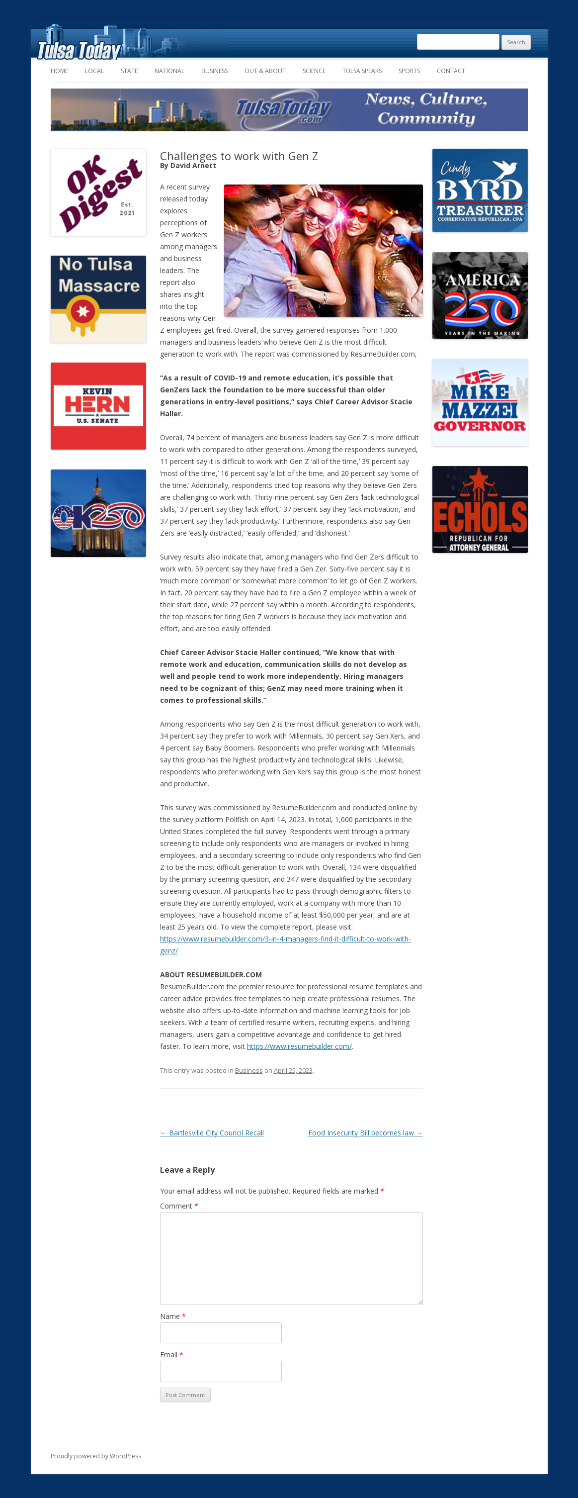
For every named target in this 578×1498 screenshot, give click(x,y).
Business (214, 71)
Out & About (265, 71)
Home (59, 71)
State (129, 71)
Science (314, 71)
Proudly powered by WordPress (96, 1456)
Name (173, 1316)
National (169, 71)
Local (94, 71)
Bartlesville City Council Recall (212, 1132)
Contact (451, 71)
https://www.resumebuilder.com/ (299, 1046)
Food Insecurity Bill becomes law (365, 1132)
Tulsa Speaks (362, 71)
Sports (409, 71)
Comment (179, 1206)
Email (171, 1354)
